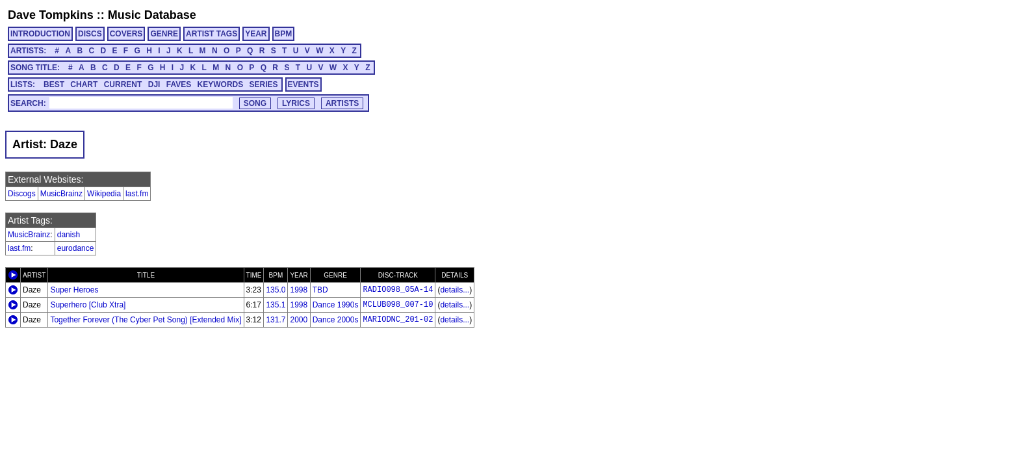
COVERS (126, 33)
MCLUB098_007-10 (398, 304)
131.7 (275, 319)
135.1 (275, 304)
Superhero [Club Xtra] (87, 304)
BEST (54, 84)
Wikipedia (104, 193)
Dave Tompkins (51, 14)
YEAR (255, 33)
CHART (83, 84)
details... (454, 289)
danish (68, 234)
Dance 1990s (336, 304)
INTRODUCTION (40, 33)
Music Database (152, 14)
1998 (298, 289)
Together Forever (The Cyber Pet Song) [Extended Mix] (145, 319)
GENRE (164, 33)
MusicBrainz (61, 193)
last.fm (136, 193)
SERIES (264, 84)
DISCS (90, 33)
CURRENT (123, 84)
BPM (283, 33)
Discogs (22, 193)
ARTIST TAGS (211, 33)
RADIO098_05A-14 (398, 289)
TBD (320, 289)
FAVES (178, 84)
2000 (298, 319)
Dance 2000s (336, 319)
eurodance (75, 248)
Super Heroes (74, 289)
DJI (154, 84)
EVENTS (303, 84)
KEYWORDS (221, 84)
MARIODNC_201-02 (398, 319)
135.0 (275, 289)
